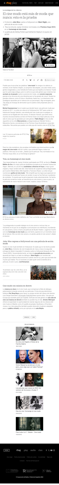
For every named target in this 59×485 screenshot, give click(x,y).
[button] (4, 3)
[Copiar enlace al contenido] (38, 80)
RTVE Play (51, 125)
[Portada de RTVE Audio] (33, 450)
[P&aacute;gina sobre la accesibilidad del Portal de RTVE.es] (41, 457)
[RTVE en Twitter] (49, 450)
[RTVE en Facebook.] (46, 450)
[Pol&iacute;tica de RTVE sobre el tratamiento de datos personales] (19, 457)
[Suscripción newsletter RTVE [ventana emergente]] (41, 80)
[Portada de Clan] (40, 450)
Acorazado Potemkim (25, 295)
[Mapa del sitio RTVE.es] (49, 457)
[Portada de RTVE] (18, 450)
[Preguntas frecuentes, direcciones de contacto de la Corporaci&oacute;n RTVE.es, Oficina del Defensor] (22, 461)
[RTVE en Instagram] (54, 450)
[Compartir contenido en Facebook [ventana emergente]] (23, 80)
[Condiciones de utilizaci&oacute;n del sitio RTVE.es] (9, 457)
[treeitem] (27, 3)
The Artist (6, 103)
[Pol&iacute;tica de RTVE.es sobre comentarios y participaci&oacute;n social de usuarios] (32, 461)
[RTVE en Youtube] (51, 450)
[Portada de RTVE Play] (26, 450)
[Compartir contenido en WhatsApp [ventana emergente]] (34, 80)
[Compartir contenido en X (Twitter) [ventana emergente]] (27, 80)
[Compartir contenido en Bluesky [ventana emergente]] (30, 80)
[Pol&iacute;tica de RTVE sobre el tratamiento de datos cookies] (31, 457)
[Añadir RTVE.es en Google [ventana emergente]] (49, 80)
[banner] (13, 3)
